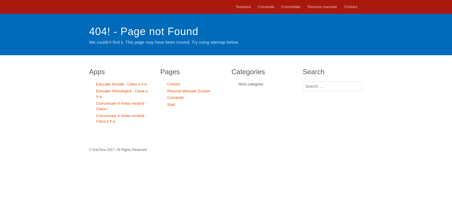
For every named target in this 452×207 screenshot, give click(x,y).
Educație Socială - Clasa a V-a (121, 84)
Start (171, 104)
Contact (350, 7)
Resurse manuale (322, 7)
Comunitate (290, 7)
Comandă (266, 7)
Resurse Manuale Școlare (188, 91)
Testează (243, 7)
